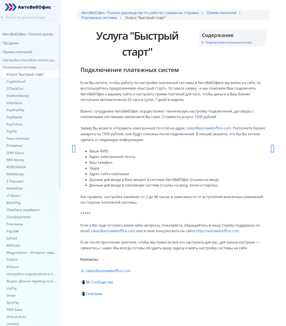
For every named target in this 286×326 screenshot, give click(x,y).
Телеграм (102, 294)
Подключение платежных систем (227, 43)
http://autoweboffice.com (231, 231)
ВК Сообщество (107, 283)
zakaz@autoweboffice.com (216, 129)
